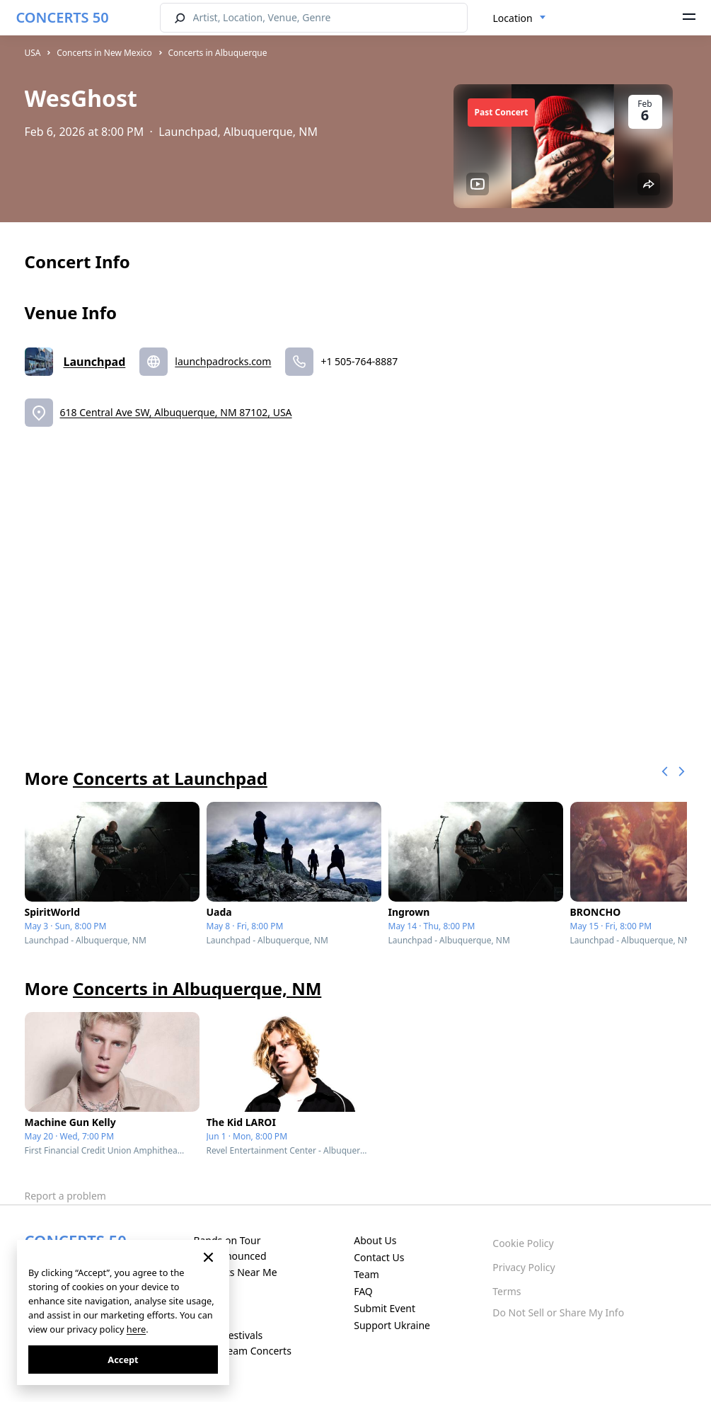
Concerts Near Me (235, 1272)
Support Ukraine (392, 1325)
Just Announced (229, 1256)
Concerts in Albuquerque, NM (197, 988)
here (136, 1329)
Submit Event (384, 1308)
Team (366, 1274)
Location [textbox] (513, 18)
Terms (506, 1291)
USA (33, 53)
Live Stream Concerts (242, 1350)
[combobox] (519, 18)
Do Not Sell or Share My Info (558, 1312)
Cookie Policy (522, 1243)
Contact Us (379, 1257)
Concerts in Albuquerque (217, 53)
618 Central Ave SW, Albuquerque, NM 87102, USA (176, 412)
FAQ (363, 1291)
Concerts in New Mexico (104, 53)
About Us (375, 1240)
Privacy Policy (523, 1267)
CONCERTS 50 (62, 17)
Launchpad (95, 361)
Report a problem (65, 1195)
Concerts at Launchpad (170, 778)
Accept (123, 1359)
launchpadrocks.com (223, 361)
